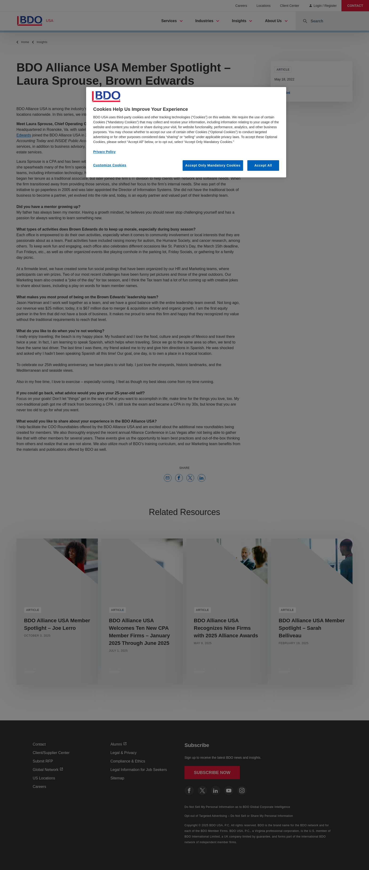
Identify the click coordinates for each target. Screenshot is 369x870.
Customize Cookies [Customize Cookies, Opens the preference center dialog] (109, 165)
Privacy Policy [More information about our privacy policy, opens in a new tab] (104, 152)
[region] (186, 132)
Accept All (263, 165)
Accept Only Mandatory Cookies (213, 165)
